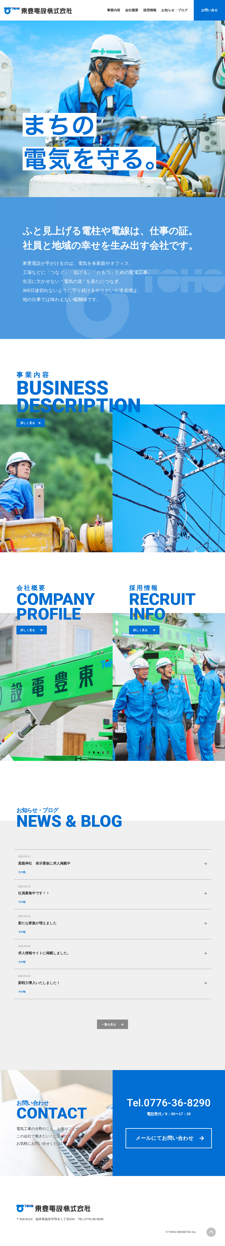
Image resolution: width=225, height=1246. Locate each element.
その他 (21, 872)
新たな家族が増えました (37, 923)
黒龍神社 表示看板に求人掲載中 (44, 864)
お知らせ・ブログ (37, 810)
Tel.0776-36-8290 (169, 1102)
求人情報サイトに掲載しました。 (44, 953)
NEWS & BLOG (69, 821)
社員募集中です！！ (34, 894)
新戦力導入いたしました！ (39, 983)
